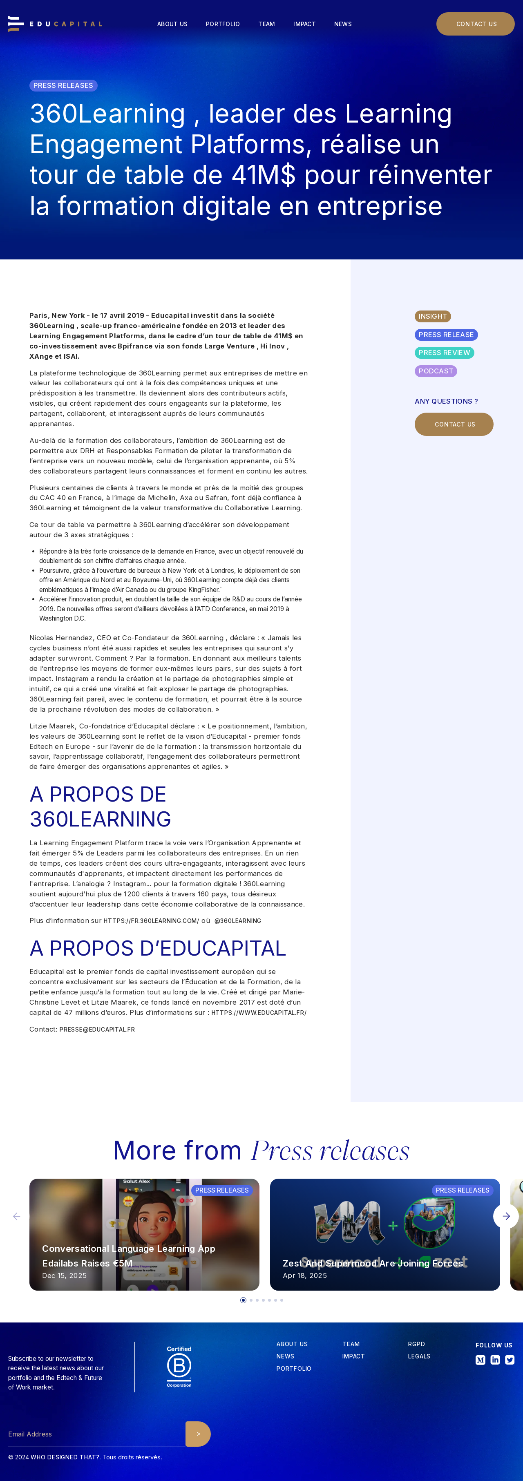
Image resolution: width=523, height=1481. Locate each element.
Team (266, 23)
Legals (419, 1357)
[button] (506, 1216)
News (343, 23)
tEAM (351, 1344)
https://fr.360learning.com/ (151, 921)
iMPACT (353, 1357)
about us (292, 1344)
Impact (304, 23)
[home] (55, 24)
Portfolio (223, 23)
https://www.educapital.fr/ (259, 1013)
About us (172, 23)
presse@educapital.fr (97, 1029)
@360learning (238, 921)
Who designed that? (65, 1457)
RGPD (416, 1344)
